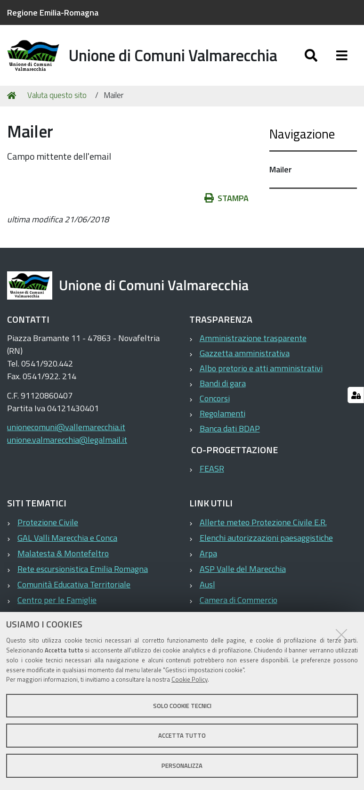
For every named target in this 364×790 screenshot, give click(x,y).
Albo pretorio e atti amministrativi (261, 368)
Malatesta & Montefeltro (63, 553)
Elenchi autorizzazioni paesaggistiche (266, 537)
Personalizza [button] (182, 765)
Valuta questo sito (57, 95)
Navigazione (302, 133)
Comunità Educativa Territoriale (73, 584)
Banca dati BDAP (230, 428)
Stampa (231, 198)
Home (13, 96)
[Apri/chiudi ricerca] (320, 55)
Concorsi (215, 398)
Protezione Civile (47, 522)
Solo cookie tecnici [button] (182, 705)
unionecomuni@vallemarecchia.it (66, 427)
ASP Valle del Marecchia (243, 568)
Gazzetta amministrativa (245, 353)
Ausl (207, 584)
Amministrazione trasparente (253, 338)
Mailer (280, 169)
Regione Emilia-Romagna (52, 12)
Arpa (208, 553)
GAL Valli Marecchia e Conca (67, 537)
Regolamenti (222, 413)
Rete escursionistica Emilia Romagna (82, 568)
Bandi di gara (223, 383)
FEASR (212, 468)
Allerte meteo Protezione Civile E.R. (263, 522)
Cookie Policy (189, 679)
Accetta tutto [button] (182, 735)
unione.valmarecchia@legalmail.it (67, 439)
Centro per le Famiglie (57, 600)
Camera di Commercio (238, 600)
